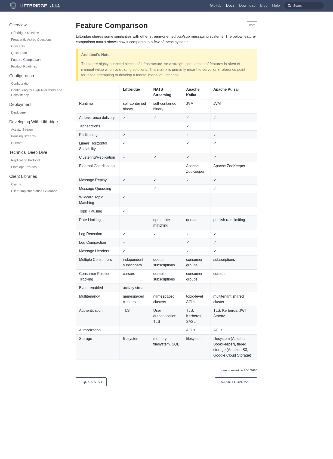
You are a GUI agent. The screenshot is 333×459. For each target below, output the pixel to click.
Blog (264, 5)
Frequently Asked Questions (31, 39)
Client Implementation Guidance (34, 191)
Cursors (16, 143)
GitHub (216, 5)
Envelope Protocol (24, 167)
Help (276, 5)
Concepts (18, 46)
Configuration (20, 83)
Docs (230, 5)
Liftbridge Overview (25, 33)
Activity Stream (22, 129)
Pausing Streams (23, 136)
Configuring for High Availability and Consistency (36, 92)
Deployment (19, 112)
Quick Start (19, 53)
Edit (252, 25)
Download (247, 5)
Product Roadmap (24, 66)
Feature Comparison (26, 60)
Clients (16, 184)
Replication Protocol (25, 160)
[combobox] (304, 5)
